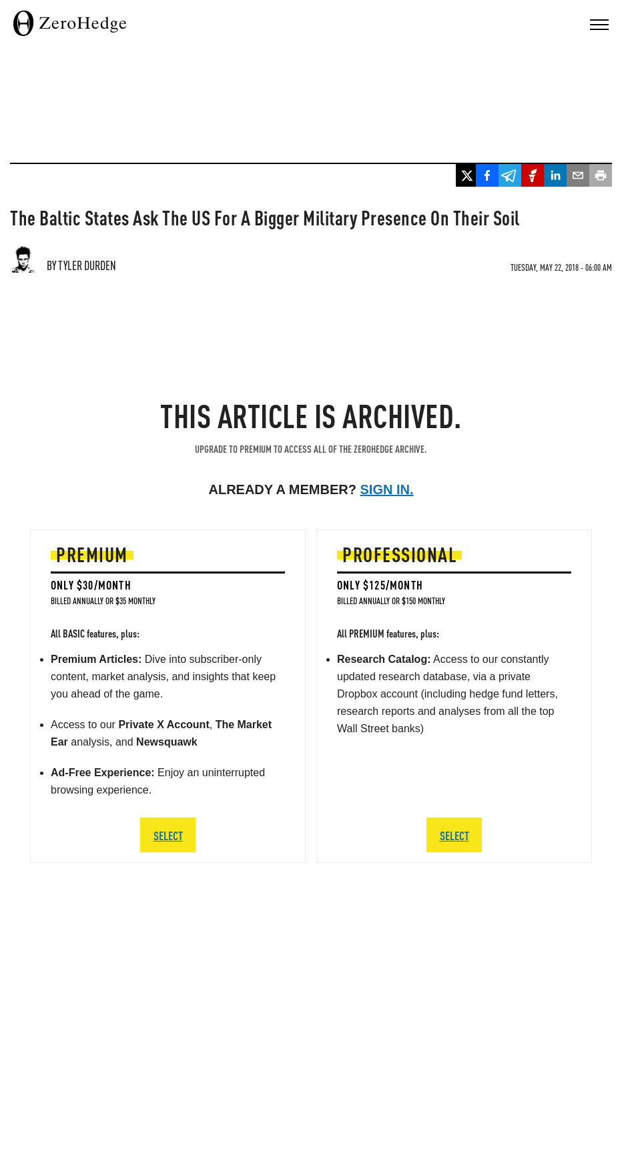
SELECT (168, 835)
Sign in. (387, 489)
